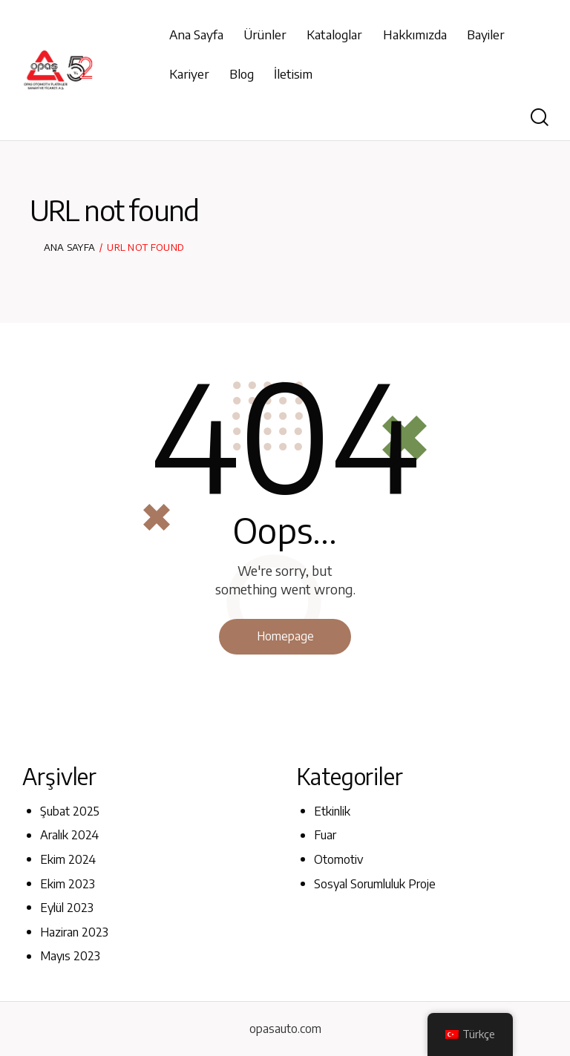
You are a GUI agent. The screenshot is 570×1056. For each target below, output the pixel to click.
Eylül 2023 (67, 907)
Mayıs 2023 (70, 956)
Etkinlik (332, 811)
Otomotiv (338, 859)
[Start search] (539, 117)
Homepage (285, 636)
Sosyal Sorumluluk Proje (375, 883)
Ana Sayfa (70, 247)
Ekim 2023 (67, 883)
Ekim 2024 (68, 859)
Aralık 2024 (69, 835)
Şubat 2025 (69, 811)
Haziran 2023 (74, 932)
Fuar (325, 835)
